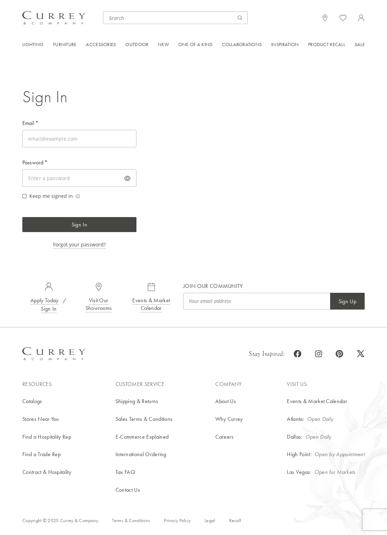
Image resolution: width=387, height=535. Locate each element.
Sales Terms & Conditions (144, 419)
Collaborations (242, 44)
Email (30, 123)
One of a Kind (195, 44)
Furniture (65, 44)
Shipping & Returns (137, 401)
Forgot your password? (79, 244)
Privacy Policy (177, 520)
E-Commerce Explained (142, 436)
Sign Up (347, 301)
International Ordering (141, 454)
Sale (360, 44)
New (163, 44)
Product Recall (326, 44)
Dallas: (294, 436)
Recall (235, 520)
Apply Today (44, 300)
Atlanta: (295, 419)
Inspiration (285, 44)
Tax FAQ (125, 472)
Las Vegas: (299, 472)
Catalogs (32, 401)
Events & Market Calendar (151, 304)
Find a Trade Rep (41, 454)
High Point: (299, 454)
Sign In (79, 224)
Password (35, 162)
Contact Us (128, 489)
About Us (225, 401)
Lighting (33, 44)
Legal (209, 520)
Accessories (101, 44)
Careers (224, 436)
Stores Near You (40, 419)
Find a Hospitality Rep (46, 436)
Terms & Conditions (131, 520)
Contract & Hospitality (46, 472)
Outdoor (136, 44)
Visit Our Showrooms (98, 304)
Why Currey (229, 419)
